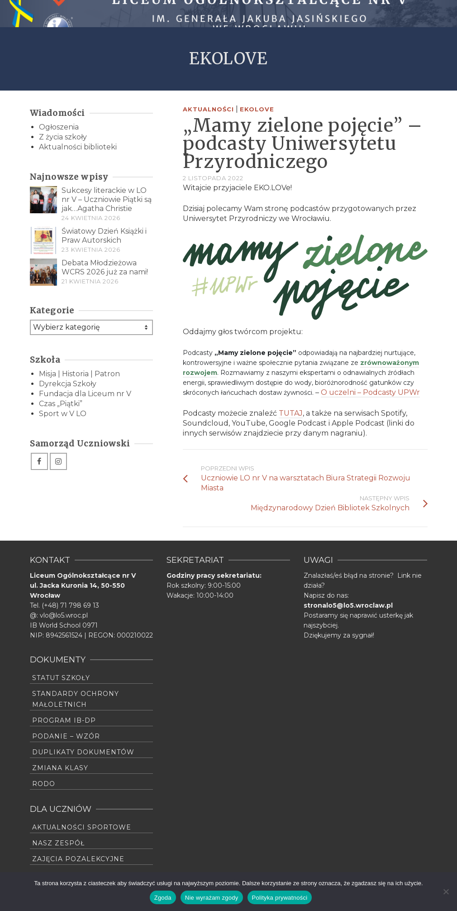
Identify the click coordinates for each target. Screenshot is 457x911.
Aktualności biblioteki (78, 147)
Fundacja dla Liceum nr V (85, 393)
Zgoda (162, 897)
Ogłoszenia (59, 127)
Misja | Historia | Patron (79, 373)
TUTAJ (291, 413)
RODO (43, 784)
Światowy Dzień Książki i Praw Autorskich (104, 236)
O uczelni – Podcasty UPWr (370, 392)
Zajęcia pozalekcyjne (78, 859)
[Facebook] (39, 461)
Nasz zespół (58, 843)
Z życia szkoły (63, 137)
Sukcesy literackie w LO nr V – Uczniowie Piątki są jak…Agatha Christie (107, 199)
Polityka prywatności (280, 897)
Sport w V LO (62, 413)
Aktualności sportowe (81, 827)
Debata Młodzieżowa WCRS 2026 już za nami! (105, 267)
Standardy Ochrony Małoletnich (75, 699)
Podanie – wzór (66, 736)
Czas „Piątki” (60, 403)
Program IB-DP (64, 720)
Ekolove (257, 109)
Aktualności (208, 109)
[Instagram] (58, 461)
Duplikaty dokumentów (83, 752)
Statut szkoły (61, 678)
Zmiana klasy (60, 768)
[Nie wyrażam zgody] (445, 891)
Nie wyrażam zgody (211, 897)
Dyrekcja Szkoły (67, 383)
